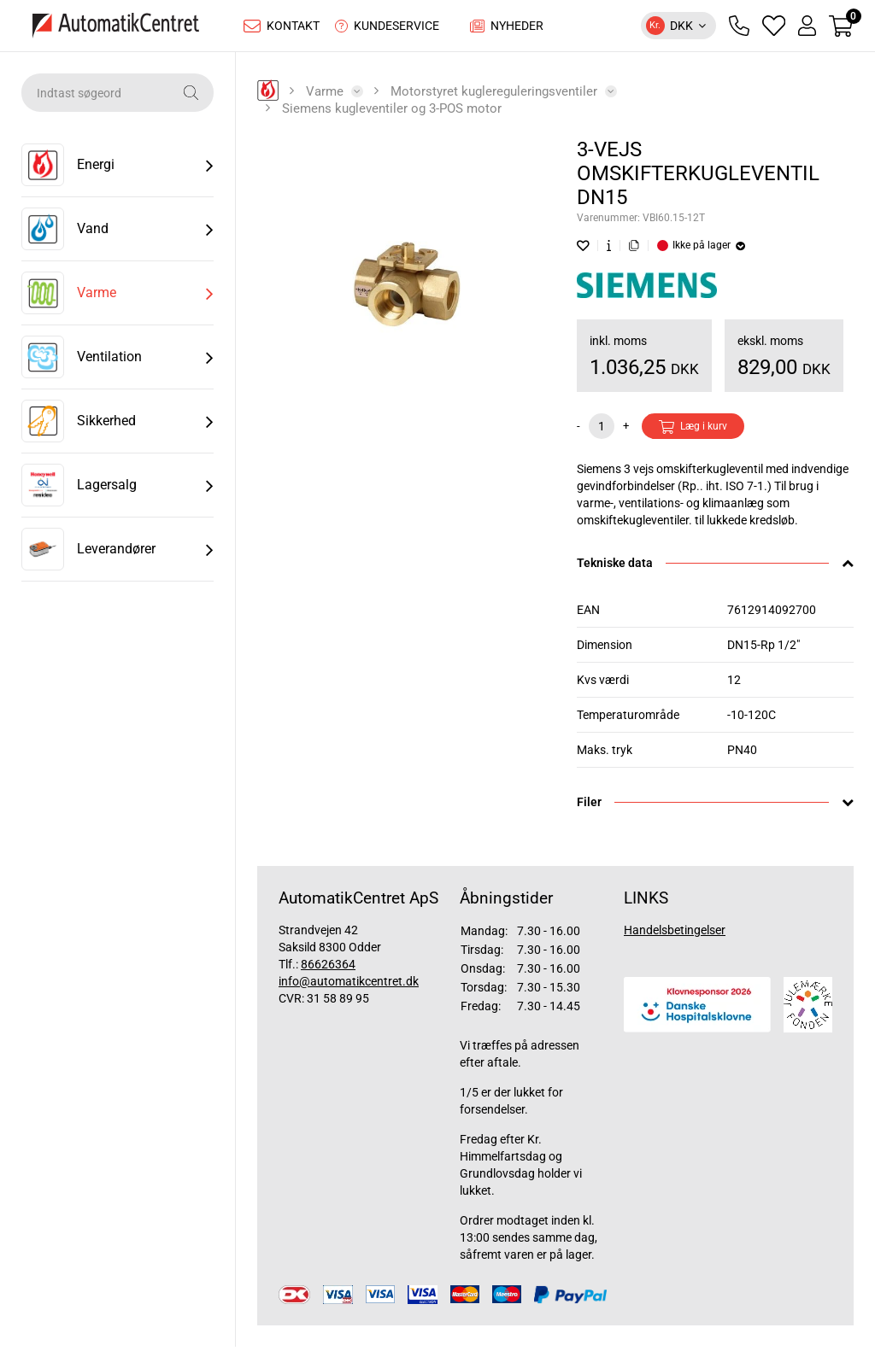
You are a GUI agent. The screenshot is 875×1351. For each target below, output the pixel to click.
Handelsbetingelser (674, 934)
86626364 (328, 968)
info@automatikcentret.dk (349, 985)
